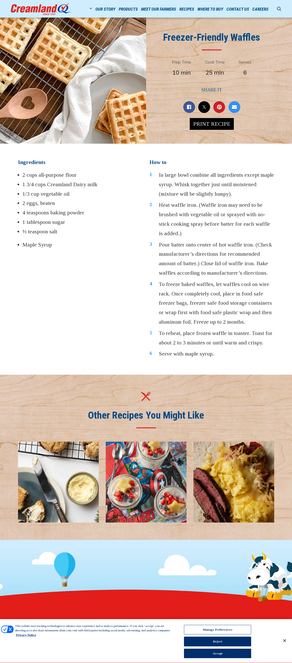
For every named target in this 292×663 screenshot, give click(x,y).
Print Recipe (211, 124)
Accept (218, 655)
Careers (260, 9)
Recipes (186, 9)
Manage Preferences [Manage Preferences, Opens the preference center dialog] (217, 631)
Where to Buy (210, 9)
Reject (217, 643)
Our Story (105, 9)
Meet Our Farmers (158, 9)
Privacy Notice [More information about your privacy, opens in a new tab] (26, 636)
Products (128, 9)
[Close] (285, 642)
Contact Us (237, 9)
